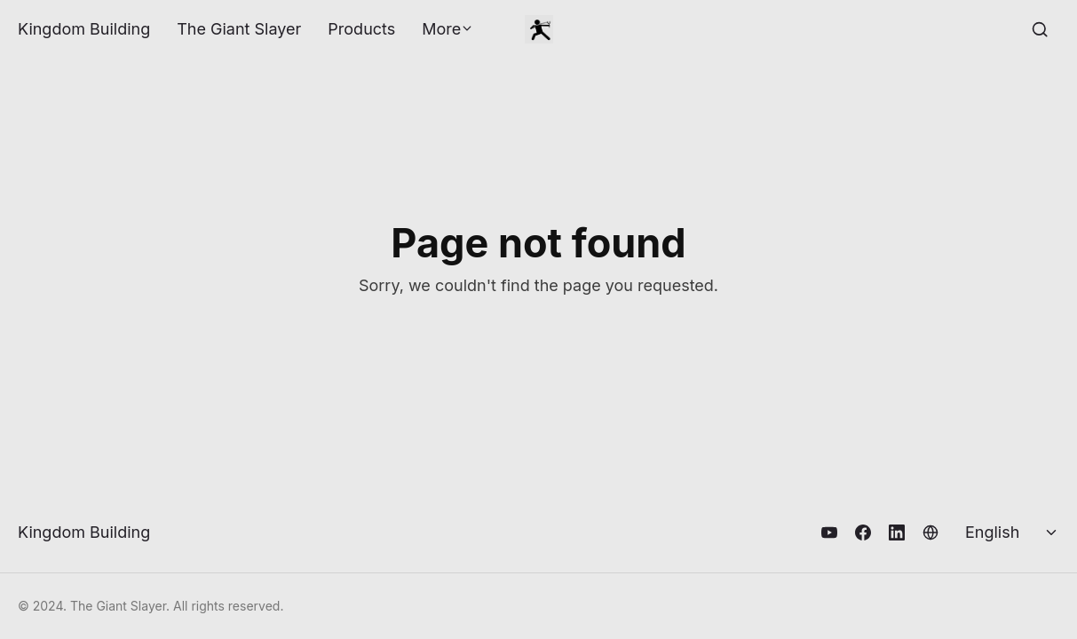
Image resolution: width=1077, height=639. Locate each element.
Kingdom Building (84, 29)
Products (361, 29)
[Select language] (1013, 532)
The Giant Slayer (239, 29)
